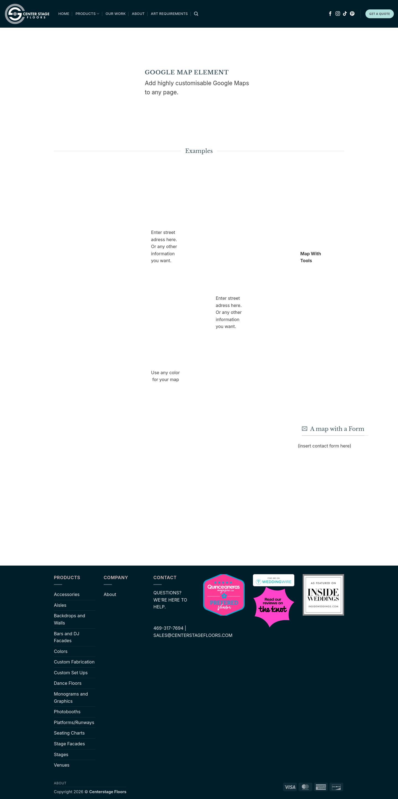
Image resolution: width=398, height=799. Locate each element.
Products (87, 13)
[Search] (196, 14)
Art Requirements (169, 14)
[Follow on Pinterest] (352, 13)
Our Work (116, 14)
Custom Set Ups (71, 672)
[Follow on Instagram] (338, 13)
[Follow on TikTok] (345, 13)
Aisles (60, 605)
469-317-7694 (168, 628)
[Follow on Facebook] (330, 13)
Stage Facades (69, 743)
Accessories (67, 594)
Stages (61, 754)
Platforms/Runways (74, 722)
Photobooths (67, 711)
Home (63, 14)
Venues (61, 765)
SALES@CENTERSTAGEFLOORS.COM (192, 635)
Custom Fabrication (74, 662)
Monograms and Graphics (71, 697)
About (138, 14)
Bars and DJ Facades (66, 637)
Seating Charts (69, 733)
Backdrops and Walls (69, 619)
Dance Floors (68, 683)
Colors (60, 651)
